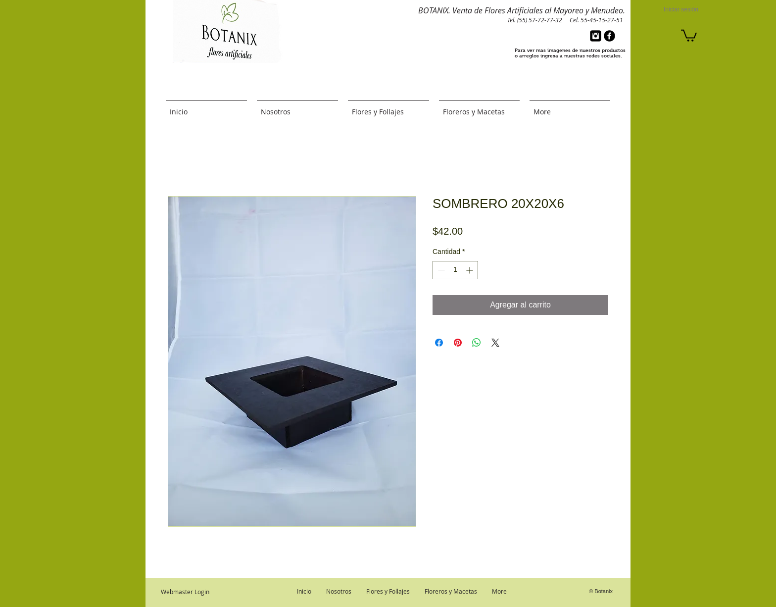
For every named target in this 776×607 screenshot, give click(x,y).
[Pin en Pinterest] (458, 343)
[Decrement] (440, 270)
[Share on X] (495, 343)
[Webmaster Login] (185, 592)
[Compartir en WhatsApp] (477, 343)
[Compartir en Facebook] (439, 343)
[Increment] (470, 270)
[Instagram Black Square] (595, 36)
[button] (689, 35)
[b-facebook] (609, 36)
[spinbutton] (455, 270)
